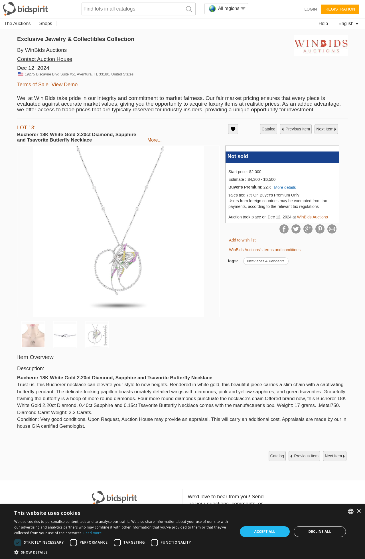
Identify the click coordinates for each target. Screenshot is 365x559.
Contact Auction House (44, 59)
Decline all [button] (320, 531)
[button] (122, 552)
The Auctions (17, 23)
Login (310, 9)
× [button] (358, 511)
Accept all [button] (264, 531)
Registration (340, 9)
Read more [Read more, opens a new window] (92, 533)
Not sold (238, 156)
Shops (45, 23)
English (348, 23)
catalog (268, 129)
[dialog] (182, 531)
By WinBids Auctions (42, 50)
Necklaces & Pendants (266, 261)
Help (323, 23)
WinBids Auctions (312, 217)
